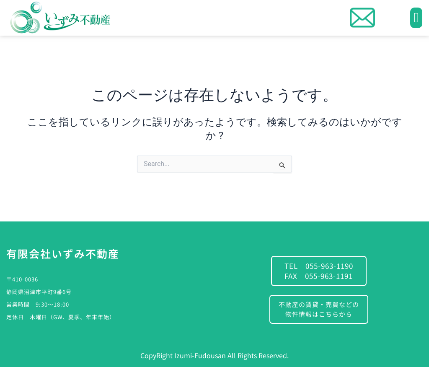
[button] (416, 18)
